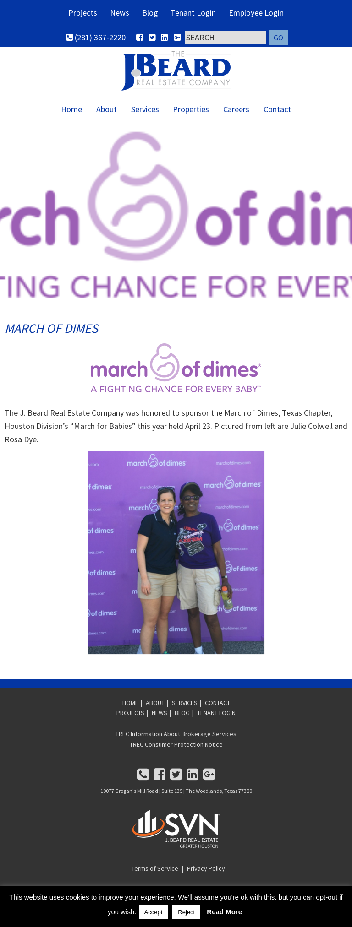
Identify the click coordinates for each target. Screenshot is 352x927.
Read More (224, 912)
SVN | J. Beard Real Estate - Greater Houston (176, 73)
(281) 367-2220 (96, 39)
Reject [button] (186, 912)
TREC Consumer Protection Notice (176, 750)
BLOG (182, 719)
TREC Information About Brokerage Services (176, 739)
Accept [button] (153, 912)
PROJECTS (130, 719)
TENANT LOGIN (216, 719)
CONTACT (217, 708)
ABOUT (155, 708)
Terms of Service (155, 874)
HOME (130, 708)
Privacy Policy (206, 874)
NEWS (159, 719)
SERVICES (185, 708)
